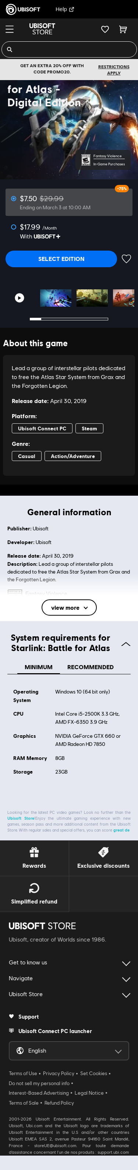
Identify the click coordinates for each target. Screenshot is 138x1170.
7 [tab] (102, 316)
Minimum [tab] (39, 663)
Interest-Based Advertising (39, 1089)
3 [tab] (57, 316)
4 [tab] (68, 316)
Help (65, 9)
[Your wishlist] (105, 29)
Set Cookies (93, 1070)
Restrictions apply (114, 70)
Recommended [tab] (90, 663)
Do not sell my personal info (39, 1080)
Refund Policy (59, 1099)
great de (121, 826)
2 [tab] (46, 316)
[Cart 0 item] (123, 29)
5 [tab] (80, 316)
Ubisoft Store (20, 814)
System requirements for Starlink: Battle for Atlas (71, 639)
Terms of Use (23, 1070)
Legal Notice (89, 1089)
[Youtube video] (19, 294)
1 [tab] (35, 316)
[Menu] (9, 29)
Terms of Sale (24, 1099)
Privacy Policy (58, 1070)
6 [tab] (91, 316)
